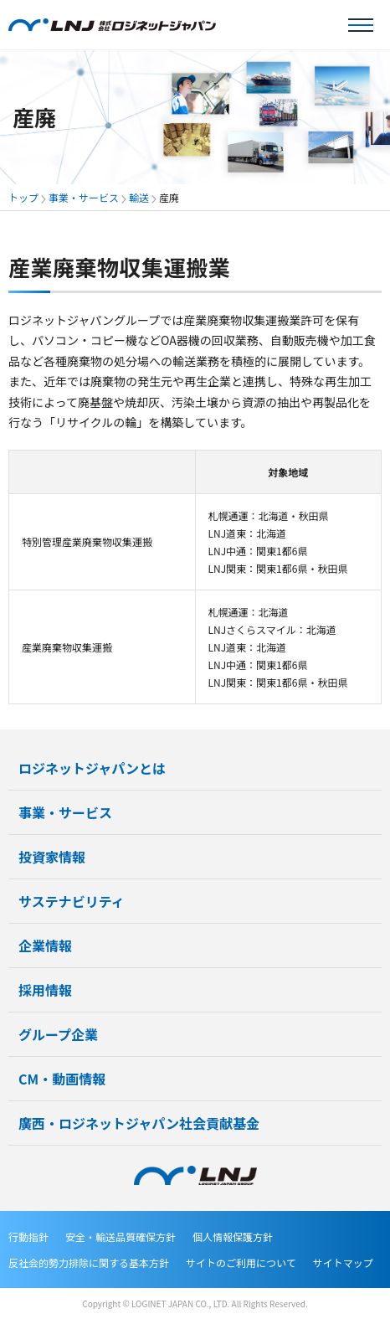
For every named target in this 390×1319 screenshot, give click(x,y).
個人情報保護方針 (232, 1236)
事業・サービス (84, 197)
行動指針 (28, 1236)
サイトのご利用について (241, 1262)
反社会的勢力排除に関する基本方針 (88, 1262)
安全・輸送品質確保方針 (120, 1236)
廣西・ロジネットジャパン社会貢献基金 (138, 1123)
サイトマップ (343, 1262)
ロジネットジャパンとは (92, 768)
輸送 (139, 197)
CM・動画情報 (61, 1079)
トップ (23, 197)
